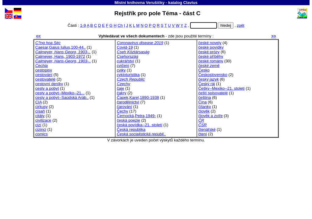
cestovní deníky (49, 84)
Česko (204, 70)
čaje (120, 88)
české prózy (209, 52)
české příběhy (210, 56)
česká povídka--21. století (139, 125)
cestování (43, 74)
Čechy (122, 111)
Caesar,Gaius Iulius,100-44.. (60, 47)
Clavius (190, 2)
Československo (212, 74)
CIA (38, 102)
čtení (202, 134)
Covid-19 (125, 47)
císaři (40, 111)
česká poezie (128, 120)
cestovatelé (45, 79)
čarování (124, 106)
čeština (204, 97)
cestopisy (43, 70)
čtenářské (207, 129)
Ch (120, 25)
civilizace (43, 120)
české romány (210, 61)
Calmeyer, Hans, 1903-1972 (60, 56)
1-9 (83, 25)
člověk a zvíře (210, 115)
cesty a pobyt (47, 88)
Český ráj (206, 84)
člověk (204, 111)
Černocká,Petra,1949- (136, 115)
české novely (210, 42)
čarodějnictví (128, 102)
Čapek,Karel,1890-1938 (138, 97)
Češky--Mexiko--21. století (221, 88)
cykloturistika (128, 74)
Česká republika (131, 129)
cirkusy (41, 106)
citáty (40, 115)
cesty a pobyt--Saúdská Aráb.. (62, 97)
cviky (121, 70)
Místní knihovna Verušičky (140, 2)
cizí (38, 125)
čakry (121, 93)
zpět (240, 25)
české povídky (211, 47)
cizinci (40, 129)
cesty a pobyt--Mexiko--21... (60, 93)
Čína (202, 102)
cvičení (123, 65)
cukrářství (125, 61)
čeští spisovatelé (213, 93)
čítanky (204, 106)
